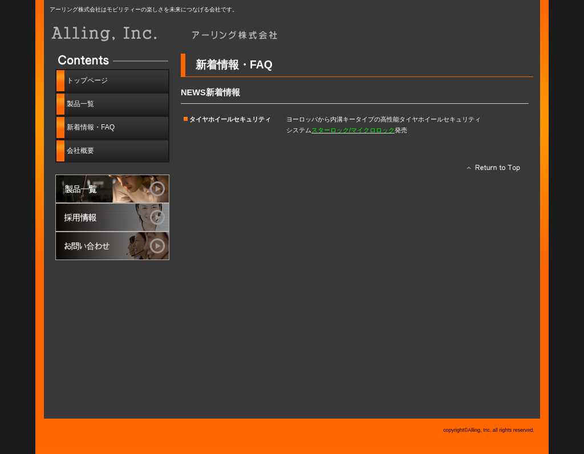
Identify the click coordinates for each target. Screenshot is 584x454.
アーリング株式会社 (178, 32)
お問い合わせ (112, 246)
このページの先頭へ (490, 170)
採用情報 (112, 217)
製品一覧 (112, 189)
